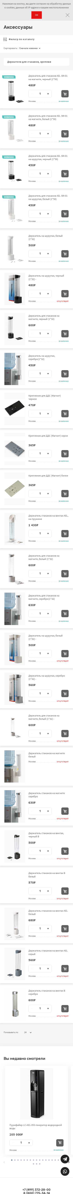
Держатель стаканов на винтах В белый (46, 874)
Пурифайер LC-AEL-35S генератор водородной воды (35, 1126)
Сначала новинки (29, 48)
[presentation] (4, 1162)
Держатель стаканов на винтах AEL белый (48, 912)
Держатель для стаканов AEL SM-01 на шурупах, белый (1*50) (48, 197)
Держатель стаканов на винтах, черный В (46, 835)
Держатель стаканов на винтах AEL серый (48, 952)
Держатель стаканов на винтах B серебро (46, 992)
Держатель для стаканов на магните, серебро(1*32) (43, 597)
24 (28, 1032)
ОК (36, 15)
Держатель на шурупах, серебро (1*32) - (46, 677)
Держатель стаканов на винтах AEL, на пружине (48, 517)
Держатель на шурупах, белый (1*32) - (45, 637)
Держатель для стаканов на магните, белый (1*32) (43, 557)
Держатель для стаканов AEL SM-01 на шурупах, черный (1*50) (48, 157)
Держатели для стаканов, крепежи (29, 61)
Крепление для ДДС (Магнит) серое (48, 435)
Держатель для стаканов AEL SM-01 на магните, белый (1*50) (48, 117)
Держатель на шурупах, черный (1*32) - (46, 277)
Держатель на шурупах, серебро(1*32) (41, 357)
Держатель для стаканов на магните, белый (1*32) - (43, 717)
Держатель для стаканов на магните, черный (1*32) (43, 317)
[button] (15, 1160)
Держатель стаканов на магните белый (46, 755)
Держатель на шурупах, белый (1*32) (45, 237)
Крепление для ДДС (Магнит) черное (44, 397)
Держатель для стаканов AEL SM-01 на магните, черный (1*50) (48, 77)
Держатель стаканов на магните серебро (46, 794)
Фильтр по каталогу (18, 39)
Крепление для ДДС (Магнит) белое (48, 475)
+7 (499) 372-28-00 (36, 1189)
